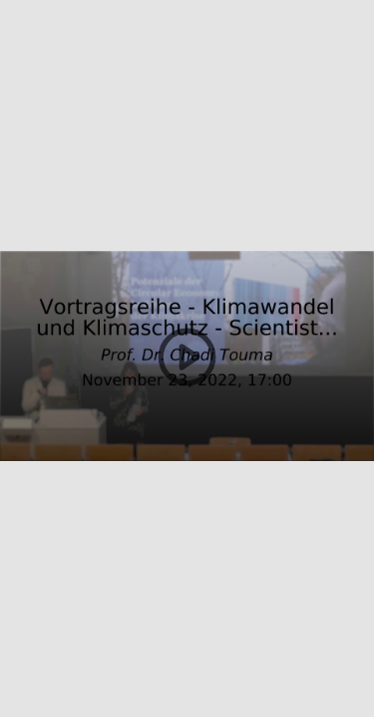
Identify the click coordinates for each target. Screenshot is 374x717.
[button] (187, 358)
